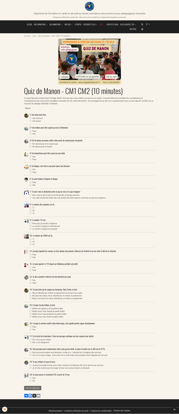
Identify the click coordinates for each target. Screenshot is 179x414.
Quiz (101, 24)
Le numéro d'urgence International (46, 226)
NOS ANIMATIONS (55, 24)
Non (34, 378)
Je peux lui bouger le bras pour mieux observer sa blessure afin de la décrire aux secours (67, 365)
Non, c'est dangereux (40, 342)
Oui (33, 381)
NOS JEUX (68, 24)
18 (33, 211)
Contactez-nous (112, 24)
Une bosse (36, 121)
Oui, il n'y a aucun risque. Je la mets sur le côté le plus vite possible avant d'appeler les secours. (70, 355)
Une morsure (37, 118)
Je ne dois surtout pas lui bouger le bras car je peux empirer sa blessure (61, 368)
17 (33, 208)
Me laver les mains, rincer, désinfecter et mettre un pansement (57, 296)
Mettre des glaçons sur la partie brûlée (47, 309)
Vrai (33, 134)
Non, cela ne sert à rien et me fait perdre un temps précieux (56, 195)
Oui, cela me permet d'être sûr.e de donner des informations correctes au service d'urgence (68, 198)
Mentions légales (55, 411)
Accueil (29, 24)
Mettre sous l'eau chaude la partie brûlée (48, 311)
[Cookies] (4, 409)
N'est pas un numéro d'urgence (44, 223)
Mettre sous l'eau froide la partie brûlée (47, 317)
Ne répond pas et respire (42, 147)
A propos (78, 24)
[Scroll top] (174, 409)
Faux (34, 131)
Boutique (132, 29)
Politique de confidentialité (101, 411)
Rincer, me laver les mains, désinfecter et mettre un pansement (57, 298)
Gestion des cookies (122, 411)
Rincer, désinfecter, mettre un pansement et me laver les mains (57, 293)
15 (33, 213)
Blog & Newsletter (127, 24)
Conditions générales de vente (76, 411)
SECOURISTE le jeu (89, 24)
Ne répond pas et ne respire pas (45, 144)
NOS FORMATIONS (40, 24)
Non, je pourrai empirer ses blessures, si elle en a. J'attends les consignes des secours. (67, 352)
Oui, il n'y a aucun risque (41, 340)
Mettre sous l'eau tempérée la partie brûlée (49, 314)
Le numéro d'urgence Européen (44, 229)
